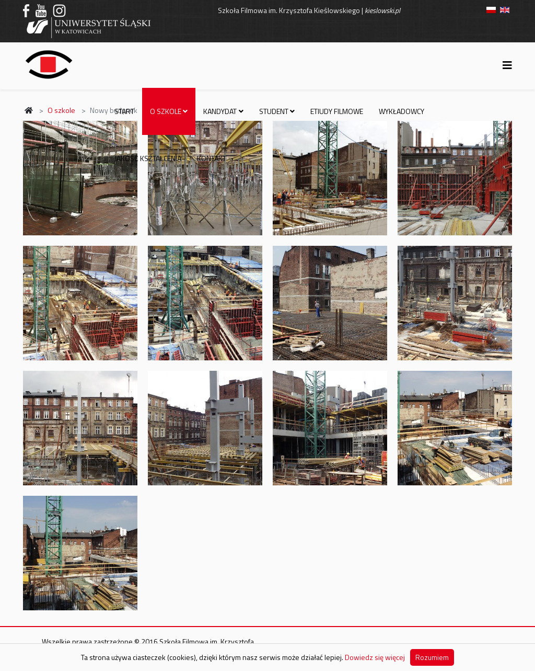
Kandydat (220, 111)
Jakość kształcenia (147, 158)
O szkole (165, 111)
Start (124, 111)
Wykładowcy (401, 111)
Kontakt (211, 158)
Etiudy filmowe (336, 111)
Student (273, 111)
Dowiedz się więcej (375, 657)
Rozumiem (432, 657)
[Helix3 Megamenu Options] (507, 65)
